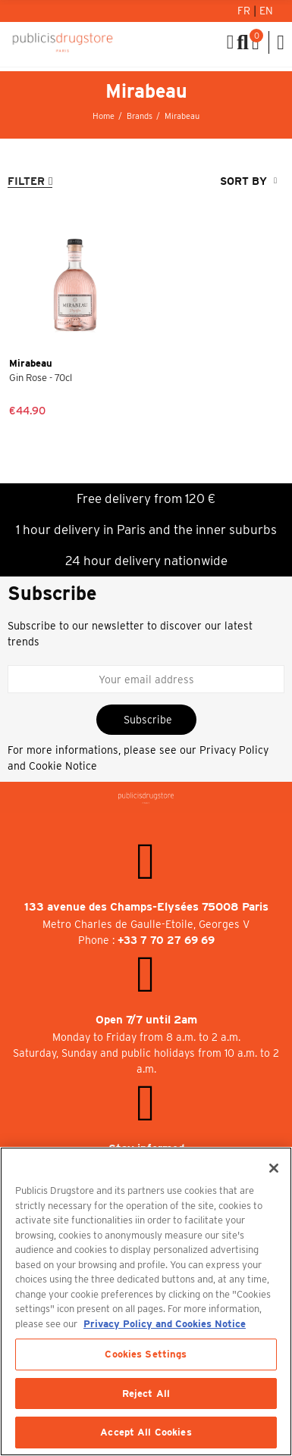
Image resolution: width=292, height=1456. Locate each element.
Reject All (146, 1393)
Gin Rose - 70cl (40, 377)
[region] (146, 1301)
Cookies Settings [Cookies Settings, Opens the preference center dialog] (146, 1354)
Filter (26, 181)
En (266, 11)
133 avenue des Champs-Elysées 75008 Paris (146, 907)
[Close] (273, 1168)
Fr (245, 11)
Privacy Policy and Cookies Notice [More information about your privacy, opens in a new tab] (164, 1323)
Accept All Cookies (145, 1432)
